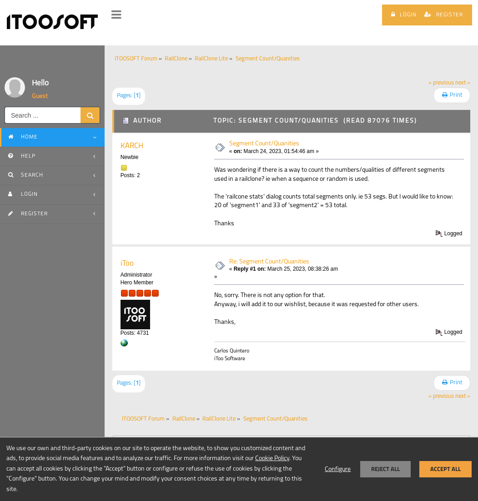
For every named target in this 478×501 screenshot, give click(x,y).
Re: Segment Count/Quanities (269, 261)
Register (443, 14)
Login (404, 14)
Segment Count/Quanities (264, 143)
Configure (338, 469)
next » (462, 83)
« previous (441, 83)
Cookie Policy (272, 458)
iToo (127, 264)
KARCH (132, 146)
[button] (116, 15)
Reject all (385, 469)
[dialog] (239, 469)
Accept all (445, 469)
